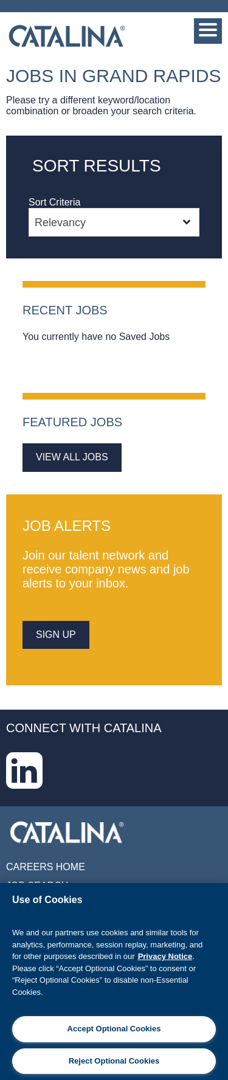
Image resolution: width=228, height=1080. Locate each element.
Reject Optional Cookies (114, 1060)
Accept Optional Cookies (114, 1028)
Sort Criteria (54, 202)
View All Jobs (72, 457)
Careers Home (45, 867)
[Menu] (208, 31)
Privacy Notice (165, 956)
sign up (56, 634)
